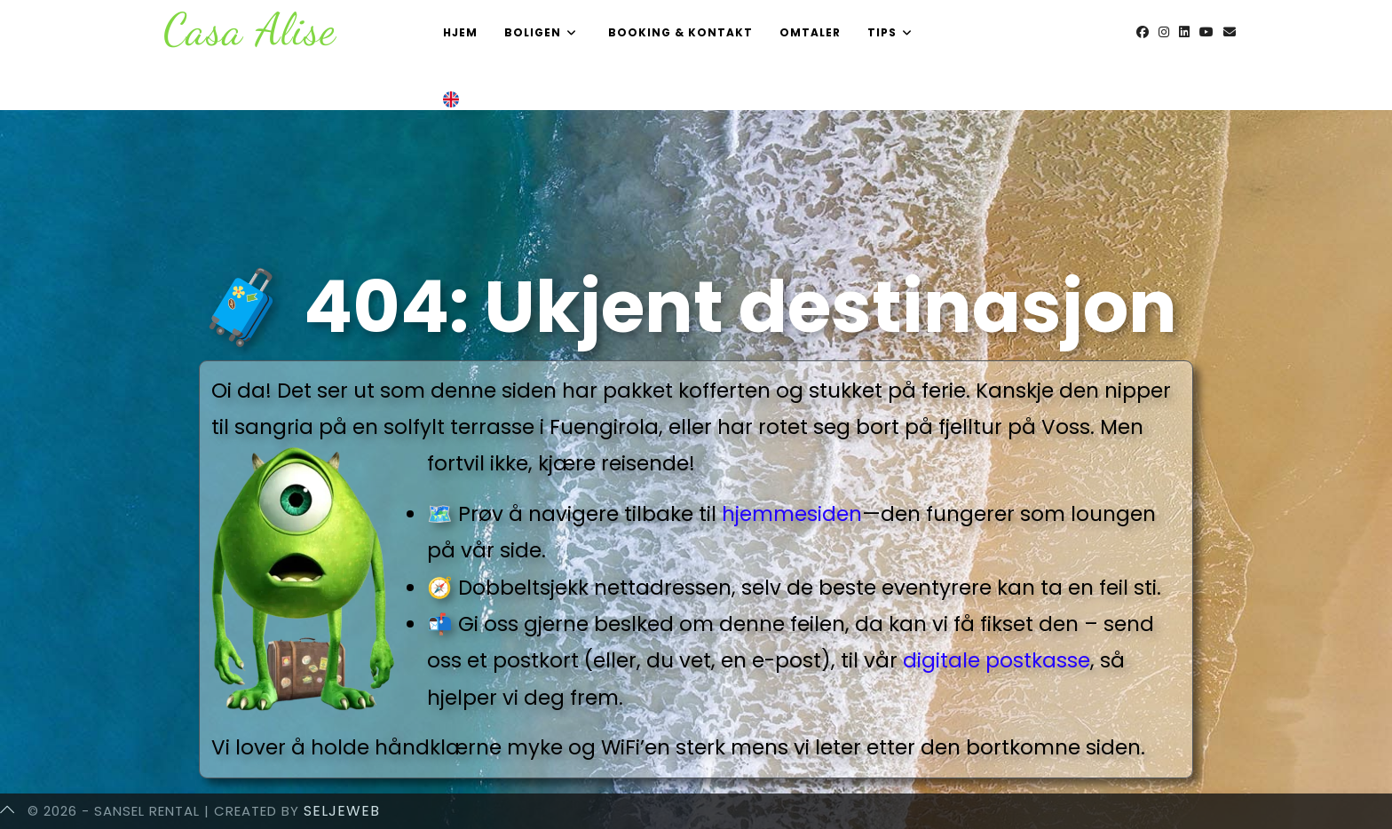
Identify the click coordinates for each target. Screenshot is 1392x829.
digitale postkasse (996, 660)
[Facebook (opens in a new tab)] (1142, 32)
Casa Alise (249, 29)
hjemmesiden (792, 514)
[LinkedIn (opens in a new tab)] (1184, 32)
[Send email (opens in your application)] (1229, 32)
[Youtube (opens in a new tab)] (1206, 32)
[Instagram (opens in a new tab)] (1164, 32)
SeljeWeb (342, 811)
